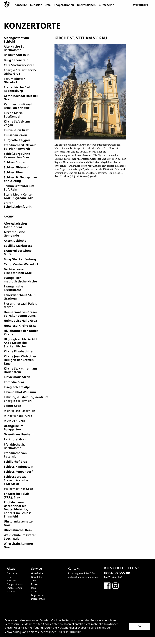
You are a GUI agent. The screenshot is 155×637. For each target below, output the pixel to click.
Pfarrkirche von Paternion (15, 454)
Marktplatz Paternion (19, 411)
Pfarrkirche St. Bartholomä (14, 446)
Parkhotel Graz (15, 439)
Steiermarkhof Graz (18, 489)
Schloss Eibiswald (16, 167)
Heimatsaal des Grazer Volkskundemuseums (20, 314)
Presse (34, 584)
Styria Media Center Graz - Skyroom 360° (18, 196)
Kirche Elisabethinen (19, 351)
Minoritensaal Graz (18, 416)
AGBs (34, 591)
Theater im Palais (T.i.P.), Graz (17, 495)
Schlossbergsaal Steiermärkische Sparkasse (16, 480)
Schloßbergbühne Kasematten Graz (17, 155)
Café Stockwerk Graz (19, 65)
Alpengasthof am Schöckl (16, 39)
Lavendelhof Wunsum (20, 392)
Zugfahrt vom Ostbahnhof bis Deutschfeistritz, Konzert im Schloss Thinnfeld (17, 509)
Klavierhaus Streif (17, 377)
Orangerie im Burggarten (13, 427)
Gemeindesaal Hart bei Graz (21, 97)
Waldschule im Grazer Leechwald (20, 537)
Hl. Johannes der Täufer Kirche (21, 332)
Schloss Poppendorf (18, 471)
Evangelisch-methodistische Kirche (20, 279)
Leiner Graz (12, 406)
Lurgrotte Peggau (17, 140)
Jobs (33, 587)
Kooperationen (64, 5)
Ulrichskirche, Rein (18, 530)
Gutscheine (106, 5)
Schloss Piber (13, 172)
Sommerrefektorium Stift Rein (19, 187)
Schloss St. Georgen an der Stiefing (20, 179)
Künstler (36, 5)
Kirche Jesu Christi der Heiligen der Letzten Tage (20, 359)
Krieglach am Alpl (17, 387)
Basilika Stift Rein (17, 55)
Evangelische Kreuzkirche (13, 288)
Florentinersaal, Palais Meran (20, 305)
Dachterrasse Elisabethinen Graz (17, 271)
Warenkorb (140, 5)
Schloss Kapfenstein (18, 466)
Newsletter (37, 576)
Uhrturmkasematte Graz (18, 523)
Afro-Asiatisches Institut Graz (16, 225)
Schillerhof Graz (15, 462)
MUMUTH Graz (14, 421)
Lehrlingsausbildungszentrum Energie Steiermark (26, 399)
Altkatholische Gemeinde (14, 233)
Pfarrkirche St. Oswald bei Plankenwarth (20, 147)
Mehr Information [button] (70, 632)
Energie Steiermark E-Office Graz (20, 72)
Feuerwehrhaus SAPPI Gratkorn (20, 296)
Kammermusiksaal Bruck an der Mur (18, 106)
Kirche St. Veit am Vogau (17, 123)
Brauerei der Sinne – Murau (19, 252)
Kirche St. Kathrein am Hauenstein (20, 370)
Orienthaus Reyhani (18, 434)
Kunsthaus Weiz (15, 135)
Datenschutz (38, 598)
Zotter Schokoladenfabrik (17, 205)
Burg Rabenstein (16, 60)
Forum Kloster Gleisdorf (14, 80)
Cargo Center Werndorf (21, 264)
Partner (11, 591)
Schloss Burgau (15, 162)
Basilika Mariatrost (18, 246)
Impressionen (86, 5)
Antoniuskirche (15, 241)
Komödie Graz (14, 382)
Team (34, 580)
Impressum (37, 595)
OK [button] (139, 626)
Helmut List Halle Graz (20, 320)
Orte (48, 5)
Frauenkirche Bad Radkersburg (17, 89)
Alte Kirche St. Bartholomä (14, 48)
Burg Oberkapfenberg (20, 259)
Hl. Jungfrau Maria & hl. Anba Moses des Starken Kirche (21, 342)
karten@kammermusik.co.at (83, 576)
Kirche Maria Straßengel (13, 114)
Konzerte (21, 5)
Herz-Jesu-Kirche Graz (20, 325)
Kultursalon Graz (16, 130)
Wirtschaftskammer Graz (18, 545)
